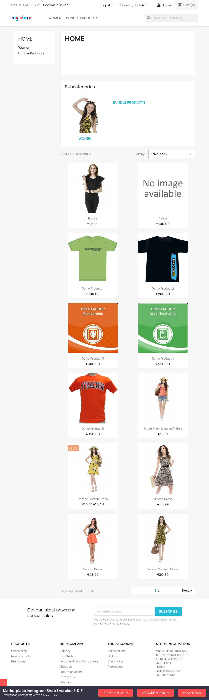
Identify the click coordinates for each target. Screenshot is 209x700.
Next (188, 590)
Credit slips (115, 661)
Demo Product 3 (93, 358)
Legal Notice (67, 656)
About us (65, 666)
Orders (112, 656)
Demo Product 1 (93, 288)
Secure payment (70, 672)
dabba (162, 218)
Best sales (18, 661)
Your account (121, 644)
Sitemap (65, 682)
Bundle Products (82, 18)
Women (54, 18)
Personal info (117, 651)
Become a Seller (55, 5)
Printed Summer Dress (162, 569)
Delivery (64, 651)
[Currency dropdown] (141, 5)
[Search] (171, 18)
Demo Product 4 (163, 358)
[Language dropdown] (107, 5)
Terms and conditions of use (78, 661)
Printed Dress (162, 499)
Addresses (115, 666)
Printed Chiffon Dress (93, 499)
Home (25, 38)
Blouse (93, 218)
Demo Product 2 (163, 288)
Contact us (67, 677)
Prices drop (19, 651)
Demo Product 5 (93, 429)
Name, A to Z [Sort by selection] (172, 154)
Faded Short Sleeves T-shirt (163, 429)
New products (21, 656)
